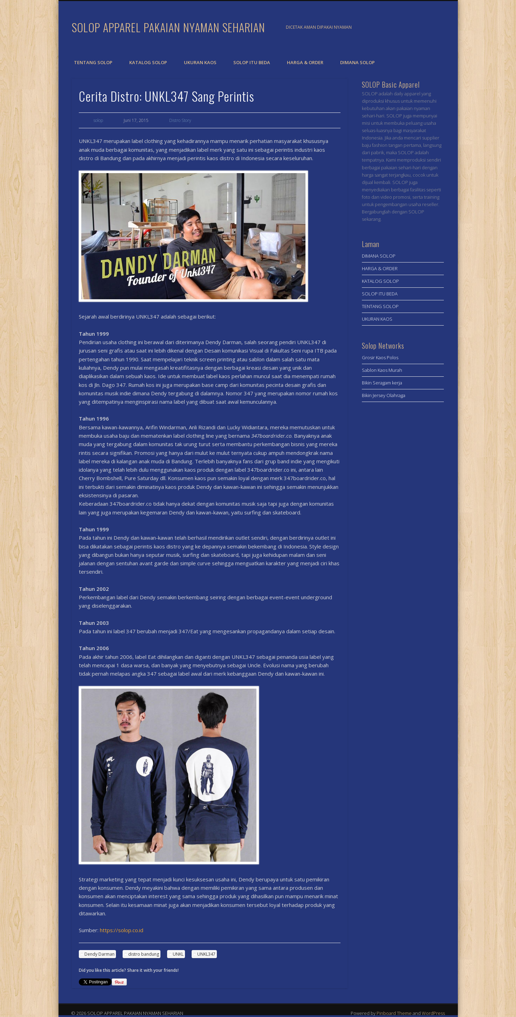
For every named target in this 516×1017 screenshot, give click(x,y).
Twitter (435, 27)
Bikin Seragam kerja (382, 383)
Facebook (421, 27)
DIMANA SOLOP (357, 62)
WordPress (433, 1013)
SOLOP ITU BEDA (251, 62)
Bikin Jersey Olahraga (383, 395)
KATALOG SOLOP (148, 62)
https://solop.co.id (121, 930)
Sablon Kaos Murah (382, 370)
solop (98, 120)
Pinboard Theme (394, 1013)
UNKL (178, 954)
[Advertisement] (403, 521)
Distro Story (180, 120)
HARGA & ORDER (305, 62)
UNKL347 (206, 954)
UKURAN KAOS (200, 62)
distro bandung (143, 954)
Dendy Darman (99, 954)
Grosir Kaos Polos (380, 357)
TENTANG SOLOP (93, 62)
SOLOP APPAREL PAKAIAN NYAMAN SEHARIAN (168, 27)
